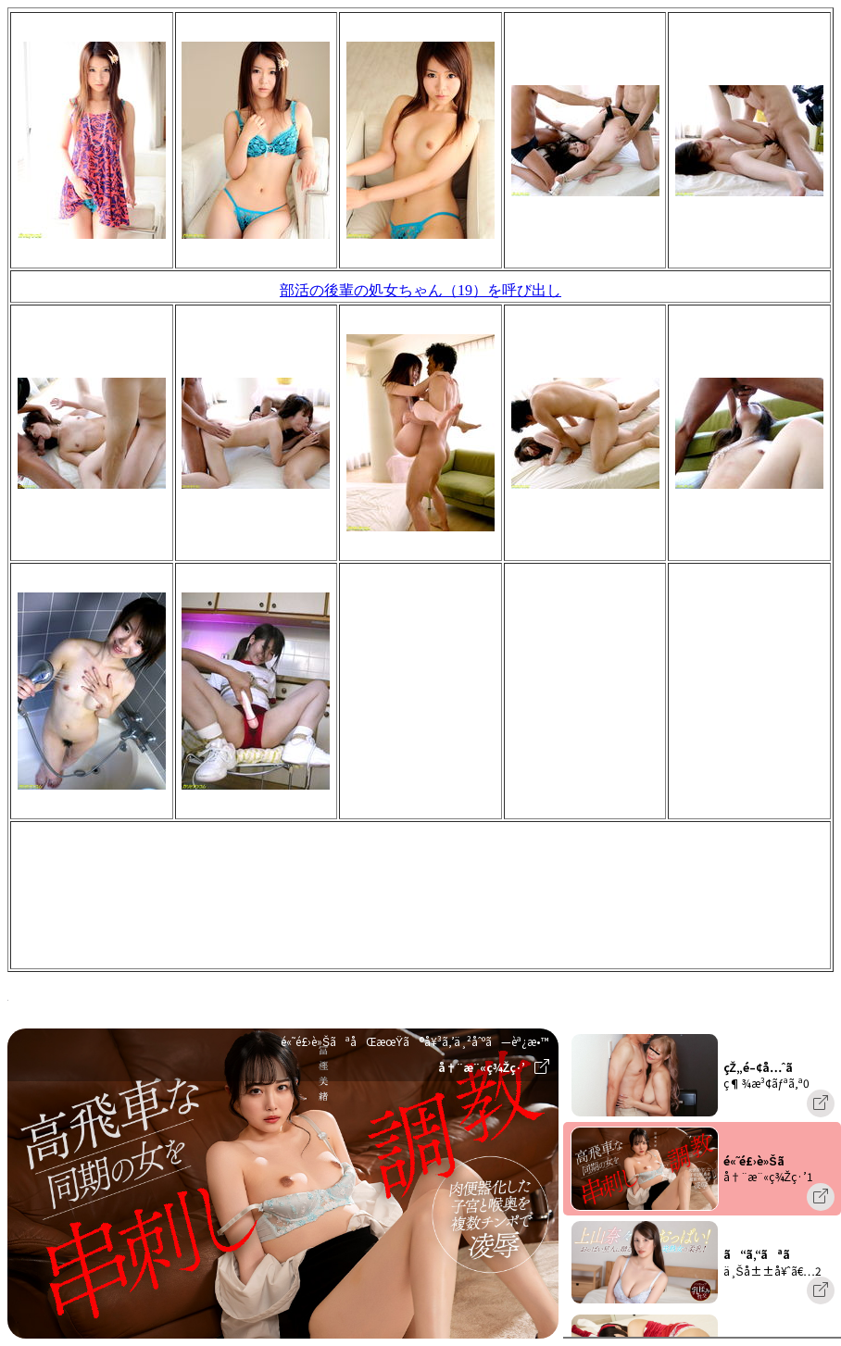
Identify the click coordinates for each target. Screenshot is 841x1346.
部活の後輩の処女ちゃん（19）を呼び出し (420, 290)
